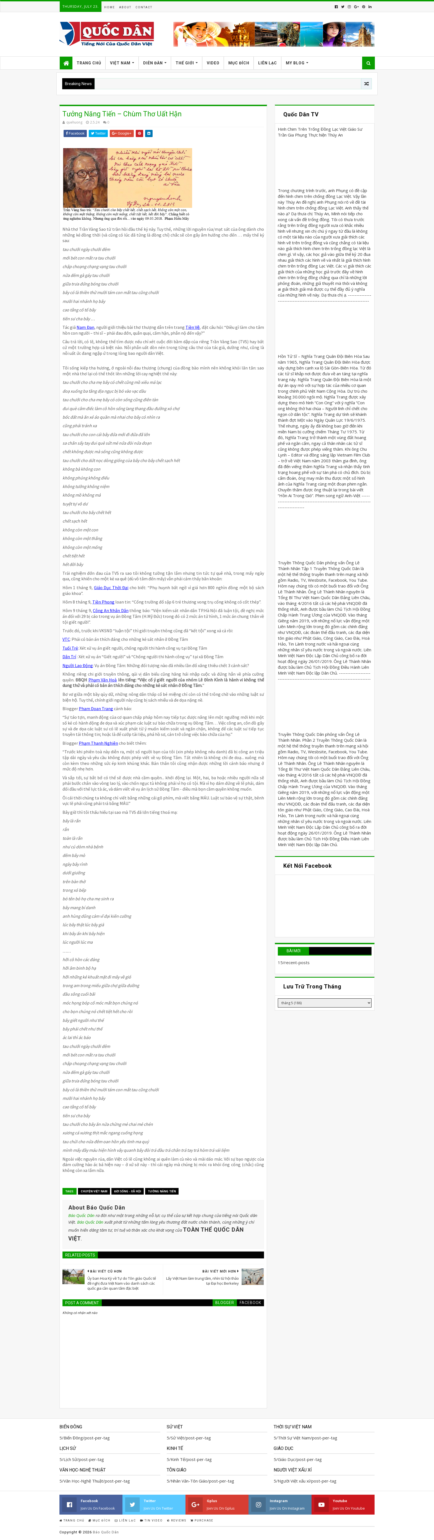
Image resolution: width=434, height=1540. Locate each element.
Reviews (176, 1520)
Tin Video (151, 1520)
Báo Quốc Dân (81, 1215)
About (125, 7)
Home (109, 7)
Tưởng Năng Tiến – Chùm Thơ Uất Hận (122, 114)
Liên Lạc (267, 63)
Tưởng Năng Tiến (162, 1191)
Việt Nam (120, 63)
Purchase (201, 1520)
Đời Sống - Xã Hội (127, 1191)
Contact (143, 7)
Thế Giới (185, 63)
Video (213, 63)
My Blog (295, 63)
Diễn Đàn (153, 63)
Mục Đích (238, 63)
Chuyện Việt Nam (94, 1191)
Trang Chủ (89, 63)
